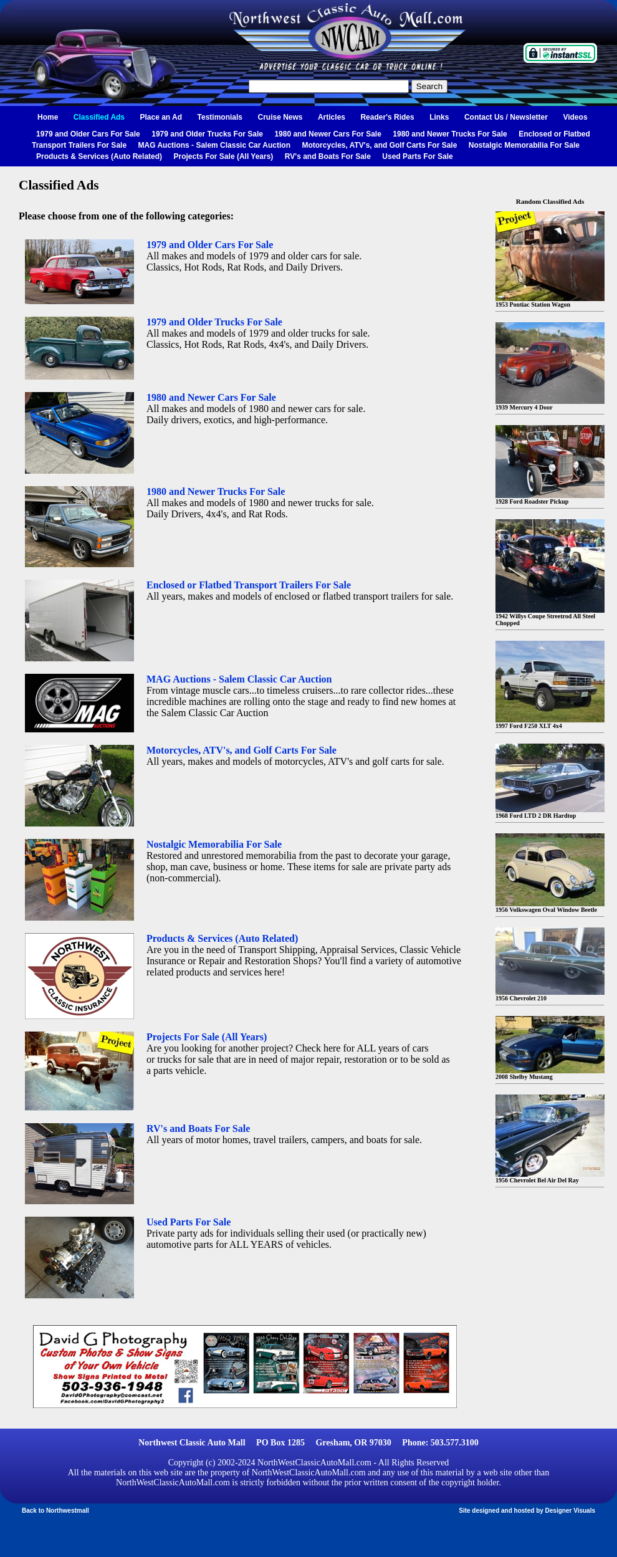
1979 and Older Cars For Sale (88, 134)
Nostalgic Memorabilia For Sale (524, 145)
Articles (331, 117)
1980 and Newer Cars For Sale (327, 134)
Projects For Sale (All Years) (224, 156)
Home (47, 117)
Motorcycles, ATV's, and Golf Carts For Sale (379, 145)
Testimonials (220, 117)
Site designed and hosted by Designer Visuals (527, 1510)
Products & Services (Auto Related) (99, 156)
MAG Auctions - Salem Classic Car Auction (214, 145)
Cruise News (279, 117)
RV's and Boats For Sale (328, 156)
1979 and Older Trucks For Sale (207, 134)
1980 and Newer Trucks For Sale (450, 134)
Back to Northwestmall (55, 1510)
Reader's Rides (387, 117)
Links (439, 117)
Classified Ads (99, 117)
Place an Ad (161, 117)
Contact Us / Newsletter (506, 117)
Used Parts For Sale (417, 156)
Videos (575, 117)
